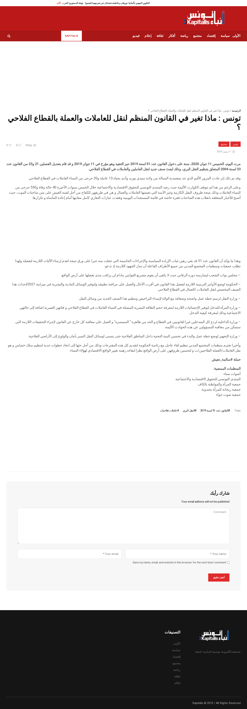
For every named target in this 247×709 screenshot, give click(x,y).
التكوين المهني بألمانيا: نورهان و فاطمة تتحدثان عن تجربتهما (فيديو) (122, 3)
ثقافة (177, 676)
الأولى (176, 643)
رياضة (176, 670)
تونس (235, 144)
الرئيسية (236, 111)
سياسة (176, 650)
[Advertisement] (125, 231)
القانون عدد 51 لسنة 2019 (214, 410)
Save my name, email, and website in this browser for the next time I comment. (179, 563)
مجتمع (224, 144)
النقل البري (189, 410)
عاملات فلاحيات (168, 410)
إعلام (177, 683)
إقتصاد (176, 657)
